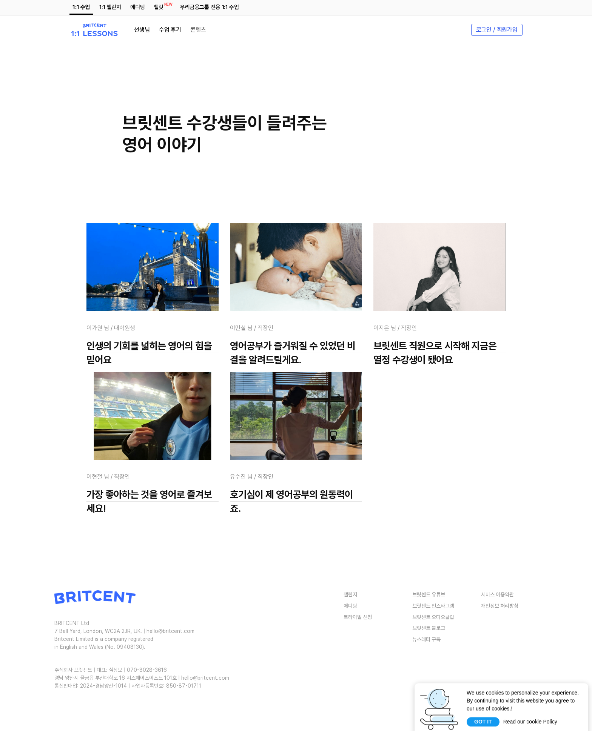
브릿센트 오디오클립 (433, 617)
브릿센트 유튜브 (428, 594)
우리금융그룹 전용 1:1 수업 (209, 7)
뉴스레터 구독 (426, 639)
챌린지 (350, 594)
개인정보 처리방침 (499, 606)
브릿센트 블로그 (428, 628)
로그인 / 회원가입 (497, 29)
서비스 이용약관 (497, 594)
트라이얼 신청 (358, 617)
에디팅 (137, 7)
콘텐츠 (198, 29)
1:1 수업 (81, 7)
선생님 (142, 29)
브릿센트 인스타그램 (433, 606)
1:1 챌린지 (110, 7)
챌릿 (160, 6)
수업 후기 (170, 29)
